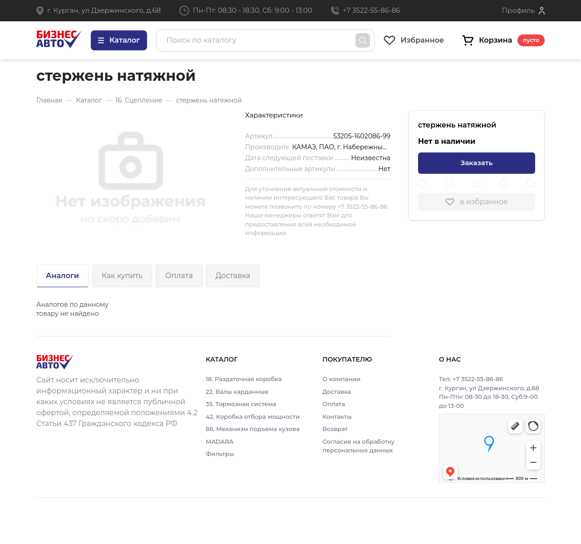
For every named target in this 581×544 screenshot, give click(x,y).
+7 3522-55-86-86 (371, 10)
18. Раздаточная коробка (243, 378)
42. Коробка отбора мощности (253, 416)
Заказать (476, 162)
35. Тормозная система (241, 403)
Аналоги (62, 275)
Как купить (122, 275)
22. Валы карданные (237, 391)
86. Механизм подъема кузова (253, 428)
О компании (341, 378)
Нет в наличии (446, 141)
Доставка (233, 275)
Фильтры (220, 453)
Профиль (518, 10)
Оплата (179, 275)
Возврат (335, 428)
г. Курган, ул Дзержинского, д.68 (104, 10)
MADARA (219, 441)
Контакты (337, 416)
